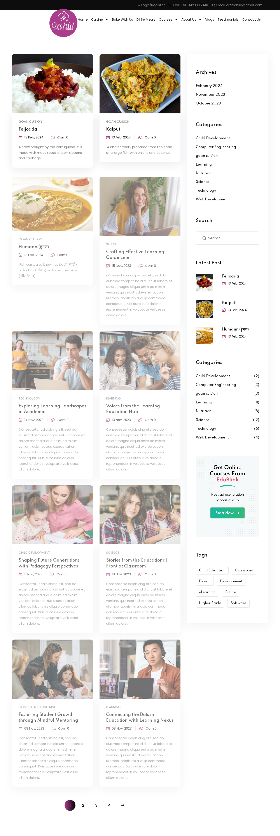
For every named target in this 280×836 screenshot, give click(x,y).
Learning (204, 164)
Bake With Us (122, 19)
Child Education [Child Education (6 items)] (212, 570)
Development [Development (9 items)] (231, 581)
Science (202, 182)
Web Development (212, 199)
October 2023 (208, 103)
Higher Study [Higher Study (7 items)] (210, 603)
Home (83, 19)
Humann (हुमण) (235, 329)
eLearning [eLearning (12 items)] (207, 592)
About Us (191, 19)
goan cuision (30, 122)
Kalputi (114, 130)
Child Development (213, 138)
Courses (168, 19)
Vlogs (209, 19)
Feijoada (28, 130)
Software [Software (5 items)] (238, 603)
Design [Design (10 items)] (204, 581)
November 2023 (210, 95)
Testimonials (228, 19)
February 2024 (209, 86)
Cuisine (99, 19)
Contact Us (251, 19)
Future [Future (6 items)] (230, 592)
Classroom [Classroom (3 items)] (244, 570)
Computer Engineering (216, 147)
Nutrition (203, 173)
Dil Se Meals (145, 19)
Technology (206, 191)
